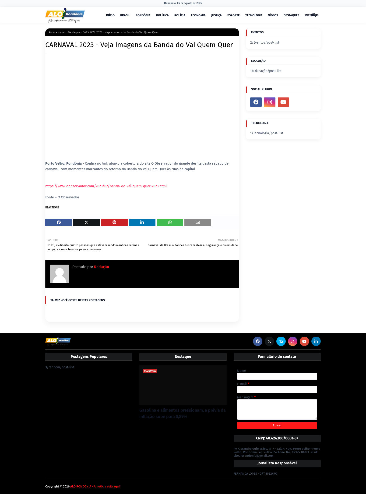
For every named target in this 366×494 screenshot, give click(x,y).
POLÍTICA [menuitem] (162, 15)
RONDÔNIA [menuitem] (143, 15)
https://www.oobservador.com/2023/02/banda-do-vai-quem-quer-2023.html (106, 186)
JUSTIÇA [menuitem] (216, 15)
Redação (101, 267)
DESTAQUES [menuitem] (291, 15)
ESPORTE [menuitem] (233, 15)
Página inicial (57, 32)
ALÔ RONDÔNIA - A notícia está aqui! (95, 486)
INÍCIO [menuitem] (110, 15)
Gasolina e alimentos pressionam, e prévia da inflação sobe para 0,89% (182, 413)
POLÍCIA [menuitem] (179, 15)
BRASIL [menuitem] (125, 15)
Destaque (74, 32)
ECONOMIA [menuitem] (198, 15)
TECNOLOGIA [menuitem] (254, 15)
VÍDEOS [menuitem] (273, 15)
